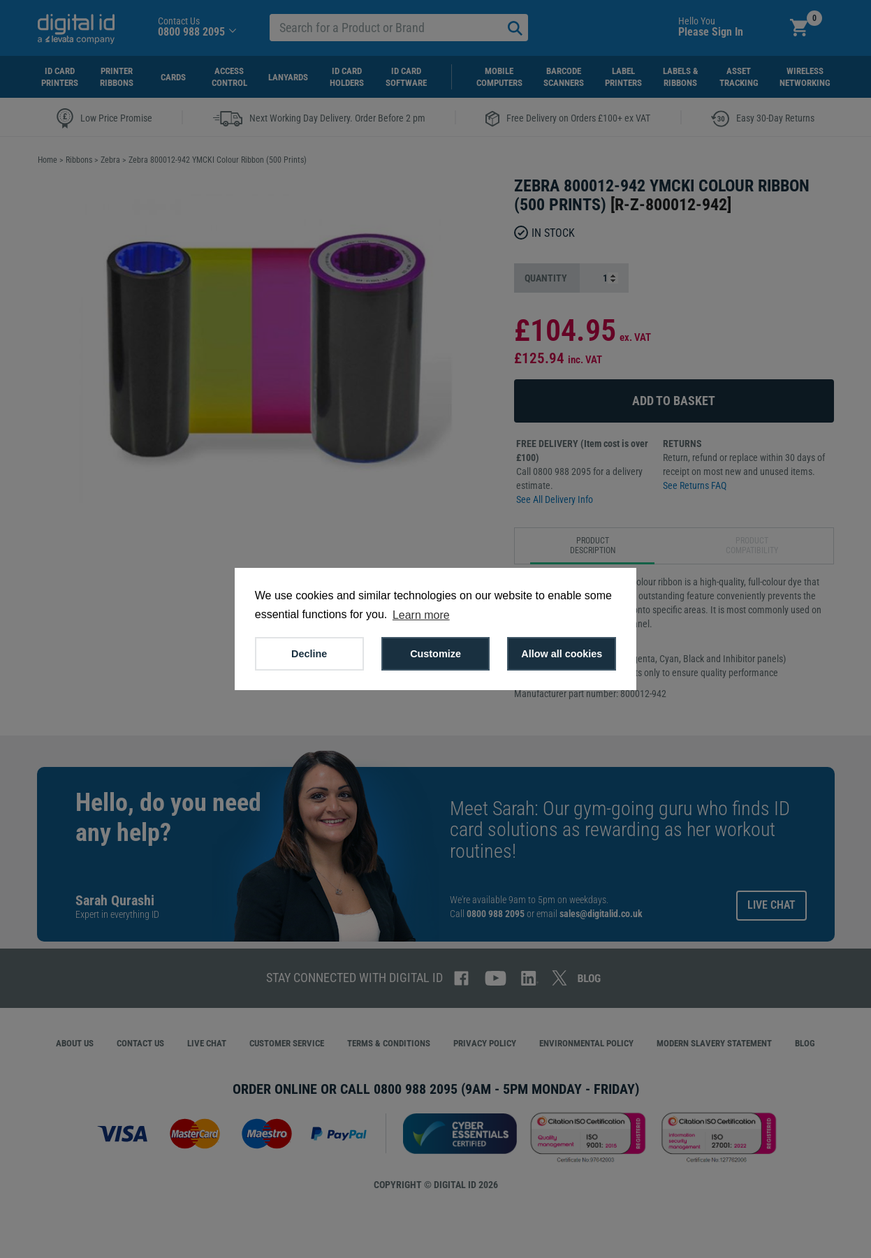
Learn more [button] (421, 615)
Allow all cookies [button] (561, 653)
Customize (435, 653)
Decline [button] (309, 653)
